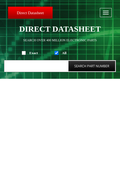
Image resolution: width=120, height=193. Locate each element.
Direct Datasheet (30, 13)
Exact (33, 53)
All (64, 53)
